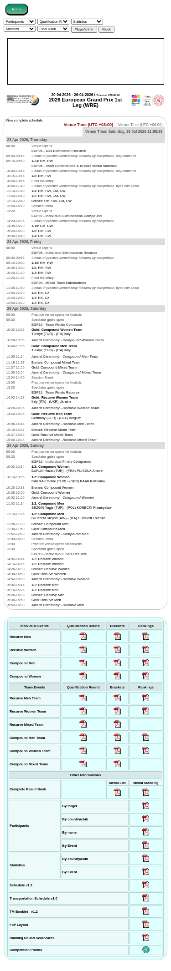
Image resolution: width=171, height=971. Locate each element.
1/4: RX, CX (40, 298)
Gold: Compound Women (50, 493)
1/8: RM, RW (41, 176)
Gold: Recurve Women (48, 574)
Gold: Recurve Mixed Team (52, 435)
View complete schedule (24, 120)
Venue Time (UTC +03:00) (88, 124)
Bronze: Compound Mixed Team (55, 362)
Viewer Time (140, 125)
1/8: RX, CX (40, 293)
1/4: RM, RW (41, 273)
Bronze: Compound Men (49, 524)
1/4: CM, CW (41, 236)
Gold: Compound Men (48, 529)
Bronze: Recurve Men (48, 595)
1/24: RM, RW (42, 161)
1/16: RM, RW (42, 263)
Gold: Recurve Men (46, 600)
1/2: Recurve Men (44, 585)
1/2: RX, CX (40, 303)
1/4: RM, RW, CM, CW (48, 191)
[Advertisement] (86, 61)
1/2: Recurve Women (47, 559)
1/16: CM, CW (42, 226)
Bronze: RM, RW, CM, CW (51, 201)
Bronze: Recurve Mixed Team (53, 430)
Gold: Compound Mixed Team (54, 367)
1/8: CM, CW (41, 231)
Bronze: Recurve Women (50, 569)
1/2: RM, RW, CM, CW (48, 196)
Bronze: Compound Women (52, 488)
